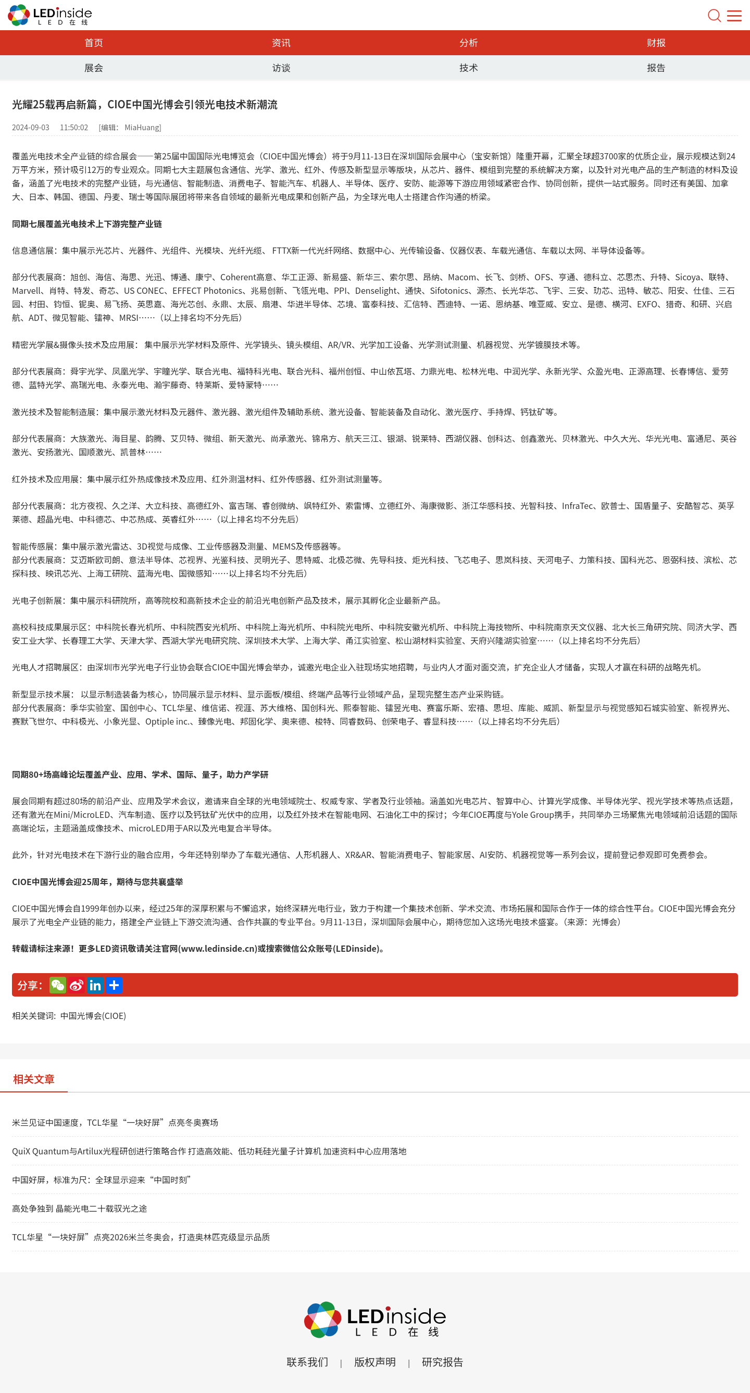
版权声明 (375, 1361)
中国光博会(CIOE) (93, 1015)
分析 (468, 42)
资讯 (281, 42)
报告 (656, 67)
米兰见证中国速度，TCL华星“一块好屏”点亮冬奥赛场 (115, 1122)
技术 (468, 67)
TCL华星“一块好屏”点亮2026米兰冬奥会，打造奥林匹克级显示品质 (141, 1236)
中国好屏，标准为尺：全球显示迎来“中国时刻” (103, 1179)
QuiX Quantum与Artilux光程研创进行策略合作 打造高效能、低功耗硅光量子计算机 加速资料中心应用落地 (209, 1151)
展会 (93, 67)
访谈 (281, 67)
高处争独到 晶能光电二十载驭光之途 (79, 1208)
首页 (93, 42)
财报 (656, 42)
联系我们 (307, 1361)
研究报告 (443, 1361)
